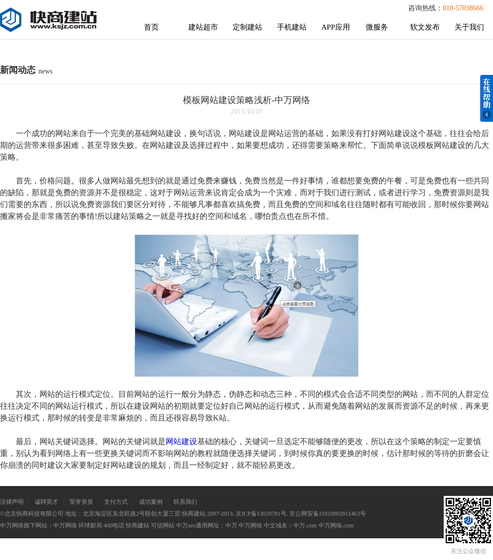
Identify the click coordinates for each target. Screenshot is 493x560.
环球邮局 (90, 525)
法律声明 (12, 501)
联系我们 (185, 501)
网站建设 (181, 441)
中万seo (186, 525)
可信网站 (163, 525)
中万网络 (65, 525)
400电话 (114, 525)
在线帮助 (486, 98)
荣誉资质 (81, 501)
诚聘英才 (46, 501)
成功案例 (151, 501)
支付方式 (116, 501)
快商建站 (137, 525)
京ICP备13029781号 (261, 513)
